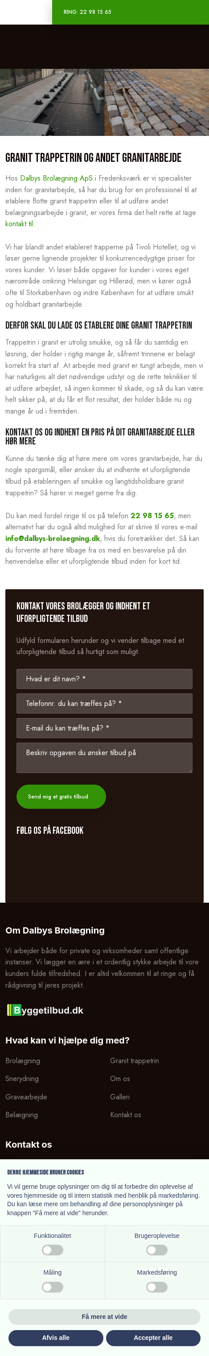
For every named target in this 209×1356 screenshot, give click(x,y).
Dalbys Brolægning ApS (56, 178)
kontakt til (19, 224)
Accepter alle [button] (153, 1337)
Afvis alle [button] (56, 1337)
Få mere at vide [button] (104, 1316)
